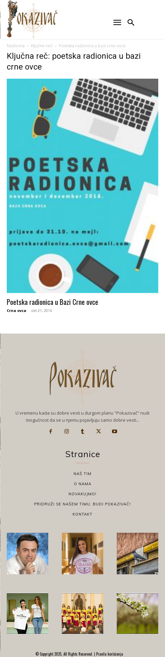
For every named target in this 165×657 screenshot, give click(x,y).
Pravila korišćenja (109, 654)
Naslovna (16, 46)
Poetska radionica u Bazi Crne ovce (52, 301)
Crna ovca (16, 310)
